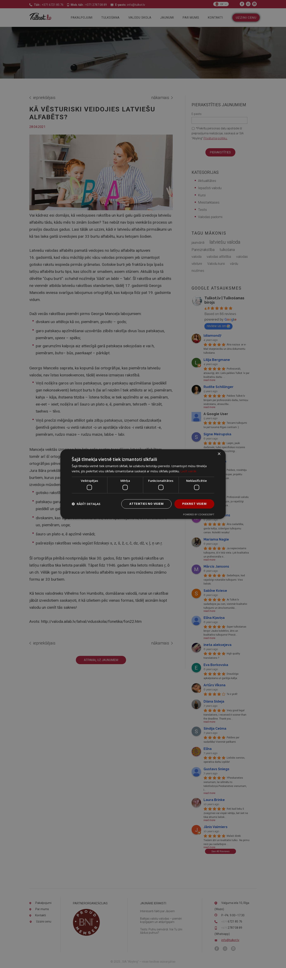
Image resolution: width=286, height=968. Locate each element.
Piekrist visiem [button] (194, 504)
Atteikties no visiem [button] (146, 504)
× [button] (218, 454)
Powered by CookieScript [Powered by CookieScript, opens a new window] (198, 514)
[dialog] (143, 484)
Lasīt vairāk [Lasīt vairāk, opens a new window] (188, 471)
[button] (86, 504)
